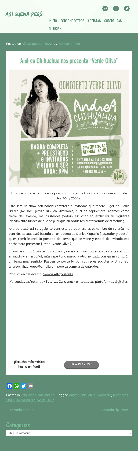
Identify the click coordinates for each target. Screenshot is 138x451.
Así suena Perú (69, 44)
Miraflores (120, 395)
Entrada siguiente (117, 410)
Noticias (56, 28)
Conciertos (28, 395)
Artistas (94, 20)
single (10, 400)
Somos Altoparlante (58, 274)
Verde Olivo (45, 400)
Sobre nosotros (72, 20)
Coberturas (113, 20)
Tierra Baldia (25, 400)
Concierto (104, 395)
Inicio (53, 20)
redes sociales (99, 261)
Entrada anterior (20, 410)
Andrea (14, 229)
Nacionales (46, 395)
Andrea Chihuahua (82, 395)
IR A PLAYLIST (81, 364)
